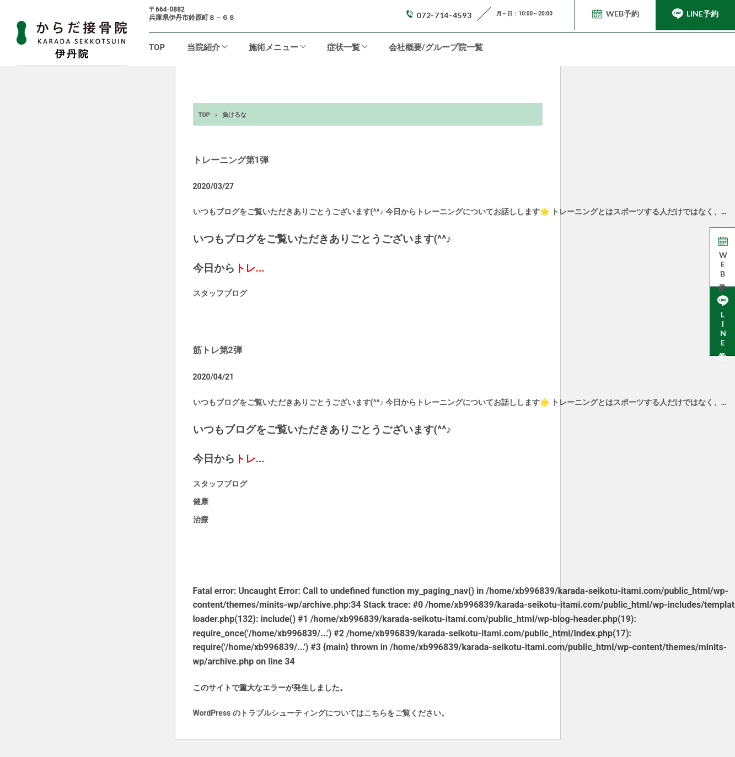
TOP (157, 47)
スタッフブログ (220, 293)
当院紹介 (203, 47)
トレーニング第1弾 (231, 160)
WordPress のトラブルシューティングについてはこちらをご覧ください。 (321, 713)
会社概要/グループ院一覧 (436, 47)
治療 (200, 519)
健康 (200, 501)
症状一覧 (343, 47)
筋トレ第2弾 (217, 350)
